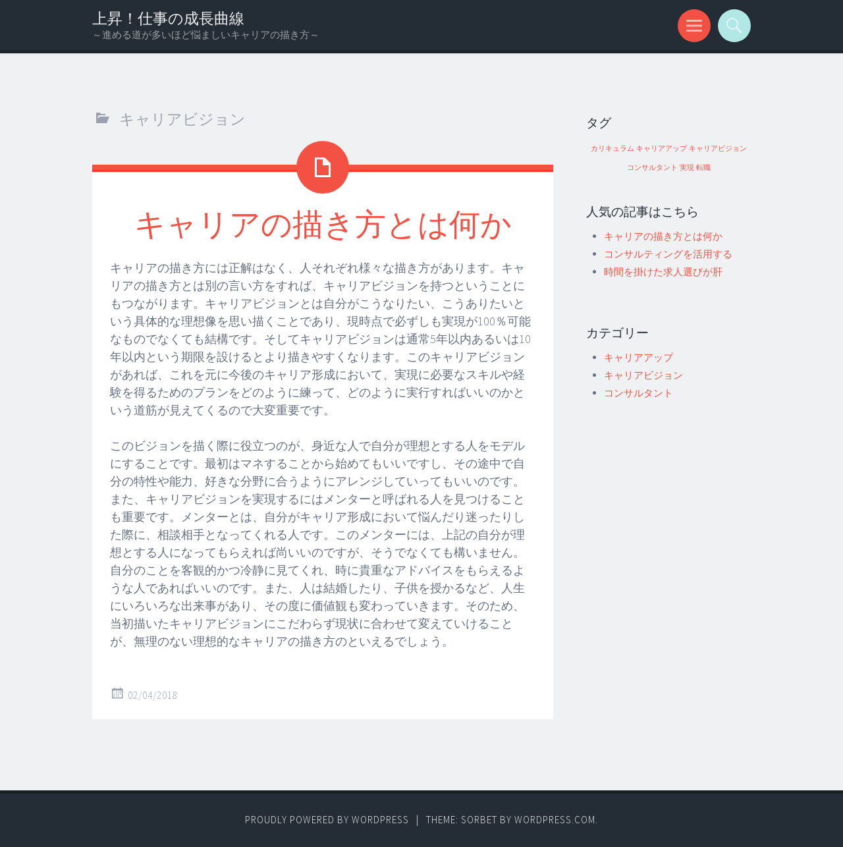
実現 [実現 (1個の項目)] (687, 167)
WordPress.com (554, 819)
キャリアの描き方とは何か (323, 223)
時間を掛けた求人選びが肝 (663, 271)
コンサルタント (638, 393)
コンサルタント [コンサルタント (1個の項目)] (652, 167)
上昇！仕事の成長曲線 (168, 18)
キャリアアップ (638, 357)
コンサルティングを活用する (668, 254)
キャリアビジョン (643, 375)
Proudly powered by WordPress (327, 819)
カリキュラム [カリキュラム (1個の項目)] (612, 148)
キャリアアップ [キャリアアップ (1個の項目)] (661, 148)
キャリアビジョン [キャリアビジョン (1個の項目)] (718, 148)
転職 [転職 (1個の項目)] (703, 167)
